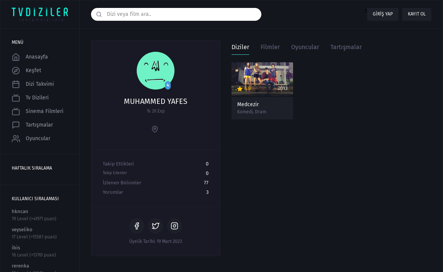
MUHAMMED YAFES (155, 101)
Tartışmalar (32, 125)
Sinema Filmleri (37, 111)
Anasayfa (30, 57)
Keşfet (26, 70)
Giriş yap (383, 14)
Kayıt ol (417, 14)
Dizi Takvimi (33, 84)
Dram (260, 111)
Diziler (240, 47)
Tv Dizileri (30, 98)
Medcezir (248, 105)
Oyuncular (31, 138)
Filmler (270, 47)
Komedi (245, 111)
